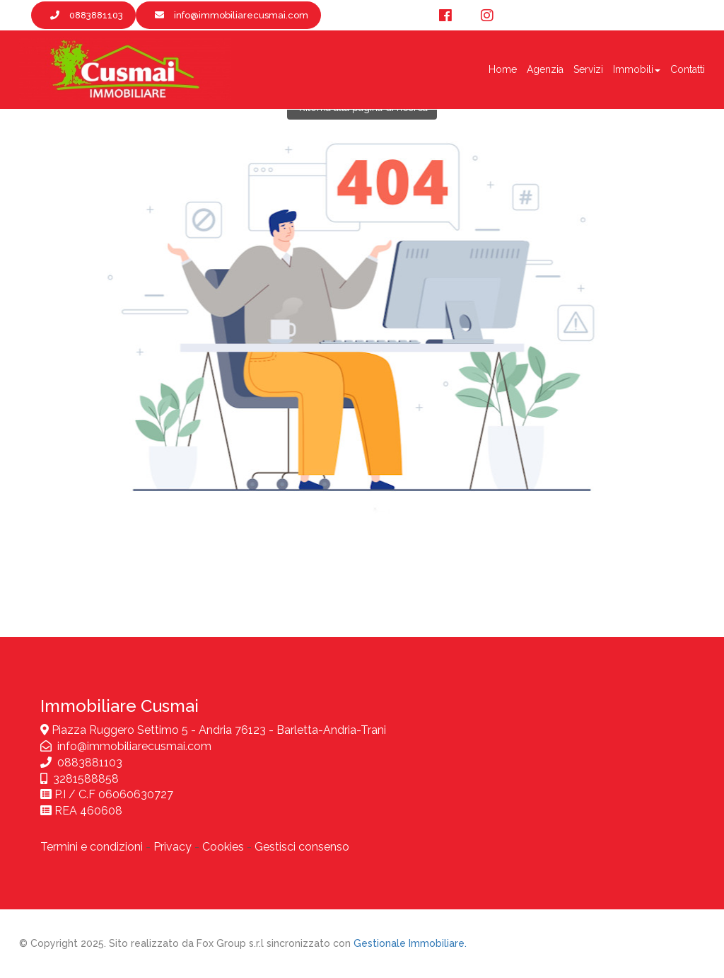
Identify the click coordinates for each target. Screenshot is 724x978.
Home (503, 69)
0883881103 (89, 762)
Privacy (172, 846)
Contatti (687, 69)
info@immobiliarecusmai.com (134, 746)
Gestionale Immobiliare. (410, 943)
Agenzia (545, 69)
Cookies (223, 846)
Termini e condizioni (91, 846)
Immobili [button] (636, 69)
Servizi (588, 69)
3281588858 (86, 779)
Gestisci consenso (302, 846)
